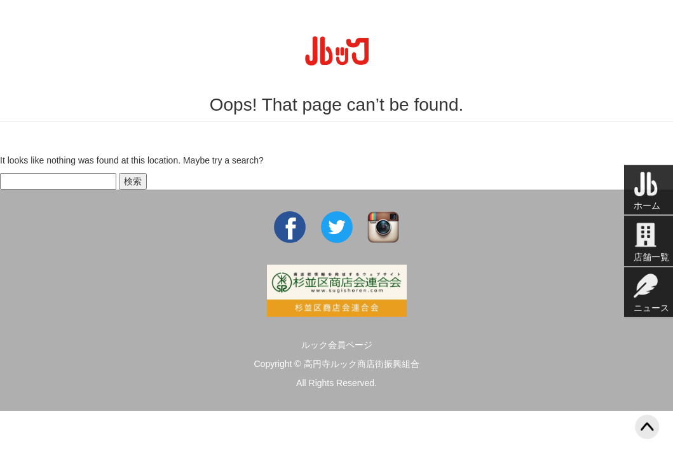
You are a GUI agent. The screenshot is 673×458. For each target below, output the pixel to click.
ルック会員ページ (336, 345)
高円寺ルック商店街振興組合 (361, 364)
